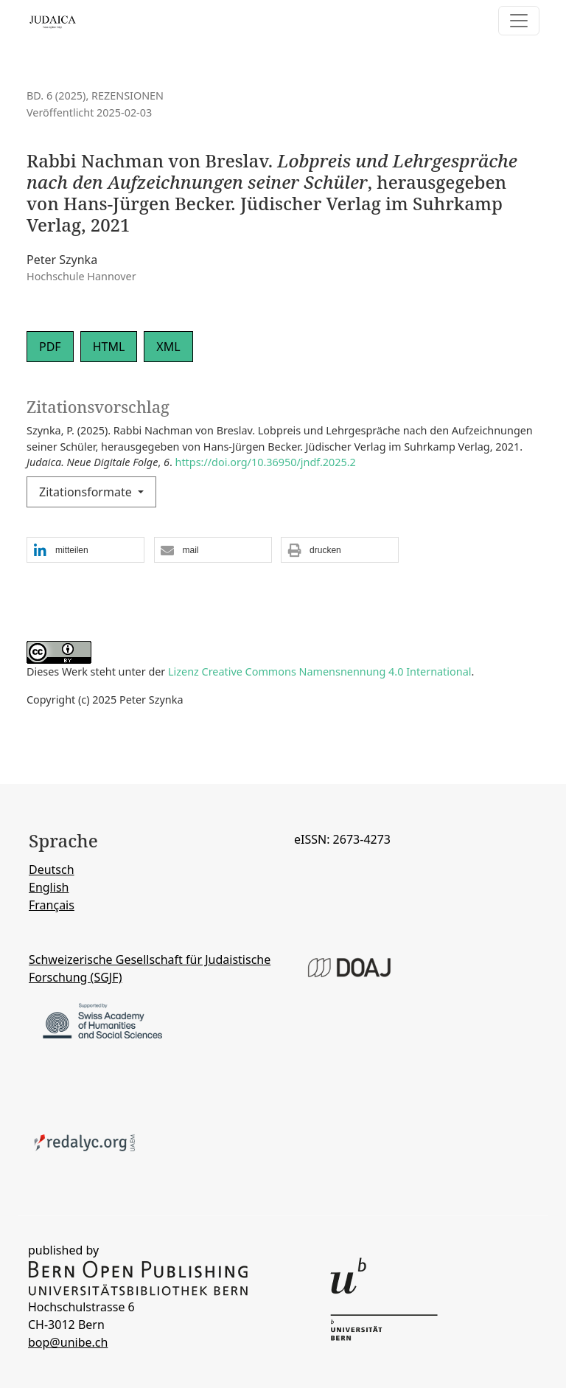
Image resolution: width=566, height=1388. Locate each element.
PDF (50, 347)
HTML (109, 347)
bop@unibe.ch (68, 1342)
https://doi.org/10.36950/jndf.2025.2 (265, 462)
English (49, 887)
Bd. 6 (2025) (56, 96)
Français (51, 905)
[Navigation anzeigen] (518, 20)
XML (168, 347)
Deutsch (51, 869)
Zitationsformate (87, 492)
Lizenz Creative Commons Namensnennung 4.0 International (319, 671)
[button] (85, 550)
